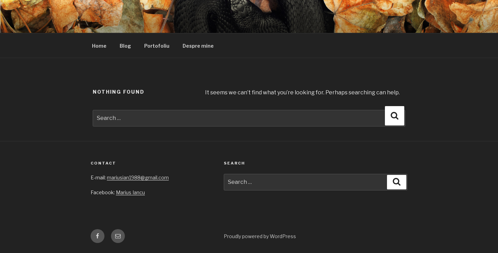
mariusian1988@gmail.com (138, 177)
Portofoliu (156, 46)
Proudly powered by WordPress (260, 236)
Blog (125, 46)
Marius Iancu (130, 192)
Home (99, 46)
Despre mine (198, 46)
